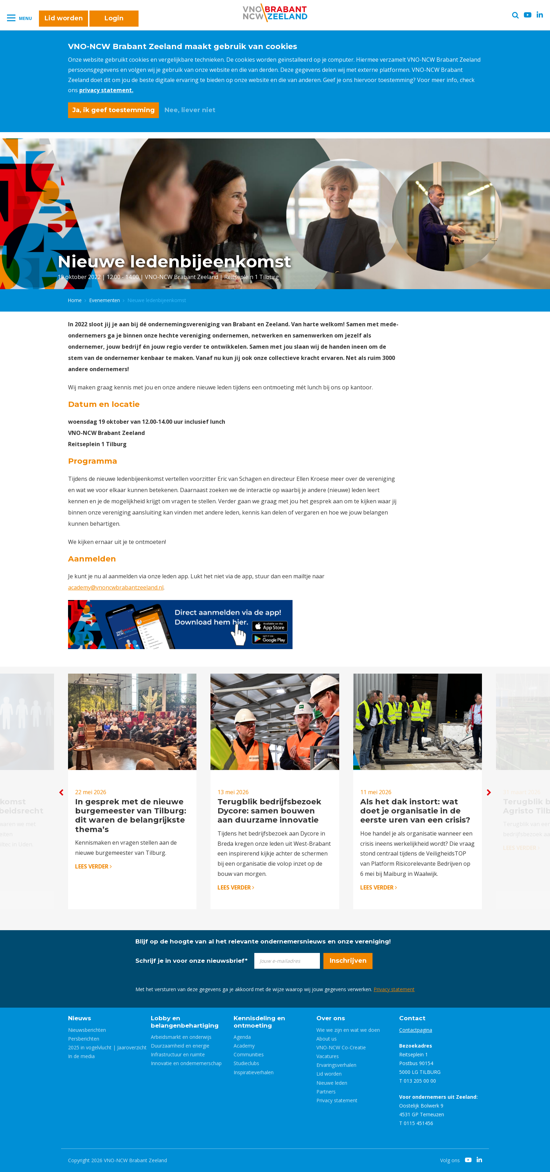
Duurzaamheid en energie (180, 1045)
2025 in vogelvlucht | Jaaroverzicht (107, 1047)
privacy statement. (106, 90)
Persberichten (83, 1038)
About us (326, 1038)
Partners (326, 1091)
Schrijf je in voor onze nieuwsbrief (191, 960)
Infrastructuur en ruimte (178, 1054)
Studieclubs (246, 1063)
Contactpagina (415, 1030)
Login (114, 18)
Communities (249, 1054)
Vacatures (327, 1056)
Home (75, 300)
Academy (244, 1045)
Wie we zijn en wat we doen (348, 1030)
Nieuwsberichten (87, 1030)
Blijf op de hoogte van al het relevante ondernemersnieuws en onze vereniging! (263, 941)
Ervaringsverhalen (336, 1065)
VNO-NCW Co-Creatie (341, 1047)
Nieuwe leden (331, 1082)
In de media (81, 1056)
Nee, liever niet (190, 110)
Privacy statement (394, 989)
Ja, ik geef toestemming (113, 110)
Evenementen (104, 300)
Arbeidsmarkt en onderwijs (181, 1037)
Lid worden (64, 18)
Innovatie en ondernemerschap (186, 1063)
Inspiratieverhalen (254, 1072)
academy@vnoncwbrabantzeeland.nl (115, 587)
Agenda (242, 1037)
